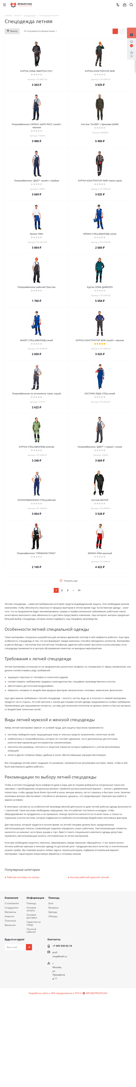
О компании (12, 903)
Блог (51, 903)
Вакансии (10, 925)
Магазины (10, 911)
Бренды (52, 911)
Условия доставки (32, 916)
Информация (35, 898)
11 (79, 590)
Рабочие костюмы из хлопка (23, 877)
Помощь (31, 903)
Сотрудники (11, 907)
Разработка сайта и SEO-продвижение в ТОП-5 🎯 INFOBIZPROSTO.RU (68, 993)
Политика (10, 920)
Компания (11, 898)
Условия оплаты (31, 909)
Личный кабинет (31, 930)
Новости (9, 916)
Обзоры (52, 916)
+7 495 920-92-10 (62, 945)
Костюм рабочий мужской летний (89, 877)
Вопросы (53, 907)
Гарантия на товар (34, 923)
